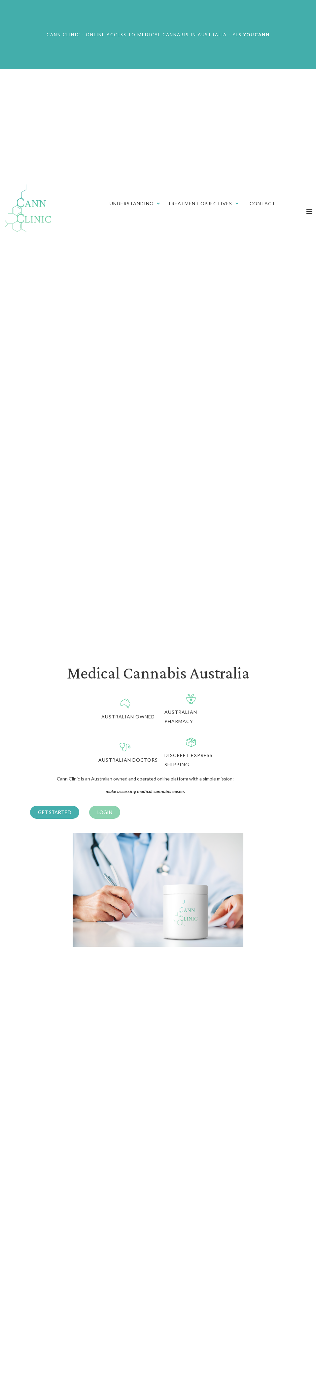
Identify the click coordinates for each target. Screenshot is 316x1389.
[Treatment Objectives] (203, 203)
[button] (54, 812)
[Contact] (262, 203)
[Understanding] (135, 203)
